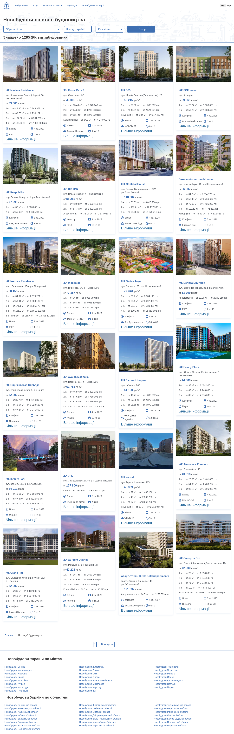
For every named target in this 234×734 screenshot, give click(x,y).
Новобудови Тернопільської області (172, 705)
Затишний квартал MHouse (196, 179)
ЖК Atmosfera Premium (193, 464)
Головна (9, 635)
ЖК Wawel (127, 477)
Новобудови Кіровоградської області (173, 718)
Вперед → (107, 644)
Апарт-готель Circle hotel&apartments (145, 576)
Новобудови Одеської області (169, 715)
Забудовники (21, 5)
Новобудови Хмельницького (19, 670)
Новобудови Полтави (165, 684)
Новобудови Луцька (15, 684)
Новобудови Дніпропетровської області (99, 715)
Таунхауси (72, 5)
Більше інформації (21, 139)
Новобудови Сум (88, 673)
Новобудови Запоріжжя (17, 680)
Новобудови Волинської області (21, 722)
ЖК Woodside (71, 282)
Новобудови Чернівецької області (22, 729)
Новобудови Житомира (91, 666)
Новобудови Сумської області (94, 712)
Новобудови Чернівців (16, 690)
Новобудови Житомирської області (97, 705)
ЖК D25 (125, 90)
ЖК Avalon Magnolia (76, 377)
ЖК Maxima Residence (20, 90)
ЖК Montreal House (133, 184)
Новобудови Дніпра (89, 677)
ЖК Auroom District (75, 559)
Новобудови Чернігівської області (171, 708)
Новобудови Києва (14, 677)
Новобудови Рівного (164, 673)
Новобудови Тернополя (166, 666)
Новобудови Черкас (164, 687)
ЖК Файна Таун (131, 281)
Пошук (142, 29)
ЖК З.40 (68, 475)
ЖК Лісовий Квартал (134, 380)
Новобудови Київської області (20, 715)
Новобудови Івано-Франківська (95, 680)
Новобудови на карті (93, 5)
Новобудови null (87, 690)
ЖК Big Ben (70, 189)
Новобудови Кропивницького (169, 680)
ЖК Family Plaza (189, 367)
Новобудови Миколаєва (91, 684)
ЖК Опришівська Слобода (22, 385)
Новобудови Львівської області (95, 708)
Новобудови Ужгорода (16, 687)
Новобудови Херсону (90, 687)
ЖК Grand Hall (15, 572)
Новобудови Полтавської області (171, 722)
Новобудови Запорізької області (21, 718)
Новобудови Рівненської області (171, 712)
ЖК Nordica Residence (20, 281)
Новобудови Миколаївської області (97, 722)
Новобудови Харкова (16, 673)
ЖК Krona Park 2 (73, 90)
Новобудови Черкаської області (170, 725)
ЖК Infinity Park (15, 479)
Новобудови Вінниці (15, 666)
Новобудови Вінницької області (21, 705)
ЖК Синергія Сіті (189, 558)
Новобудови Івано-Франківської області (100, 718)
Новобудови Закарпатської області (23, 725)
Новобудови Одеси (164, 677)
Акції (35, 5)
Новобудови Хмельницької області (23, 708)
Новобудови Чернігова (166, 670)
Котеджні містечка (52, 5)
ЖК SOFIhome (187, 90)
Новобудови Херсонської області (96, 725)
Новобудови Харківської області (21, 712)
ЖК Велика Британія (192, 282)
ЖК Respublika (15, 192)
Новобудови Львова (89, 670)
